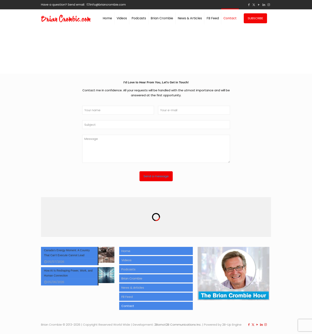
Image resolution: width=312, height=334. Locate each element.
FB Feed (127, 297)
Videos (126, 260)
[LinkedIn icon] (263, 5)
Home (125, 251)
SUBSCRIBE (255, 18)
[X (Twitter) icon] (253, 5)
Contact (127, 306)
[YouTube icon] (258, 5)
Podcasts (128, 269)
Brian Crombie (131, 278)
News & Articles (132, 287)
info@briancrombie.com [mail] (108, 4)
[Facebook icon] (248, 5)
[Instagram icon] (268, 5)
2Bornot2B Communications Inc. (177, 324)
